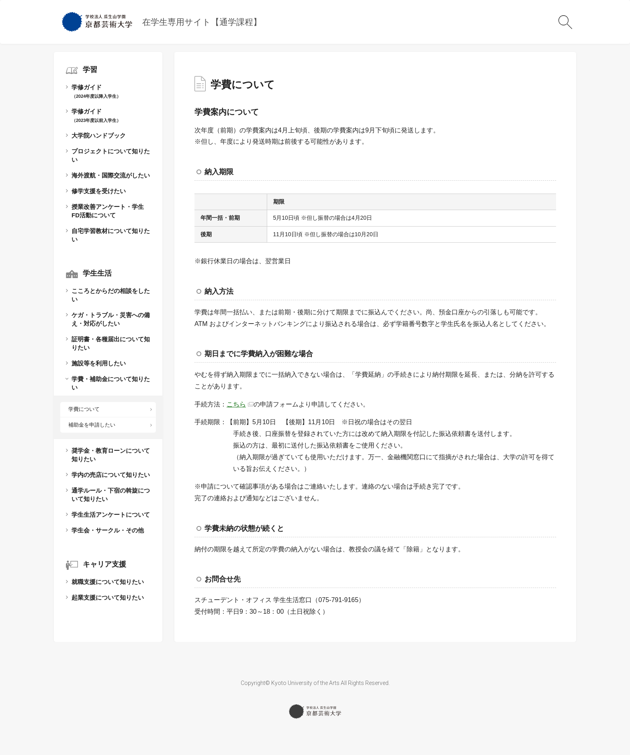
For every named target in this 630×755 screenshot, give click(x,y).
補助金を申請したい (91, 425)
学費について (84, 409)
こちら (236, 404)
